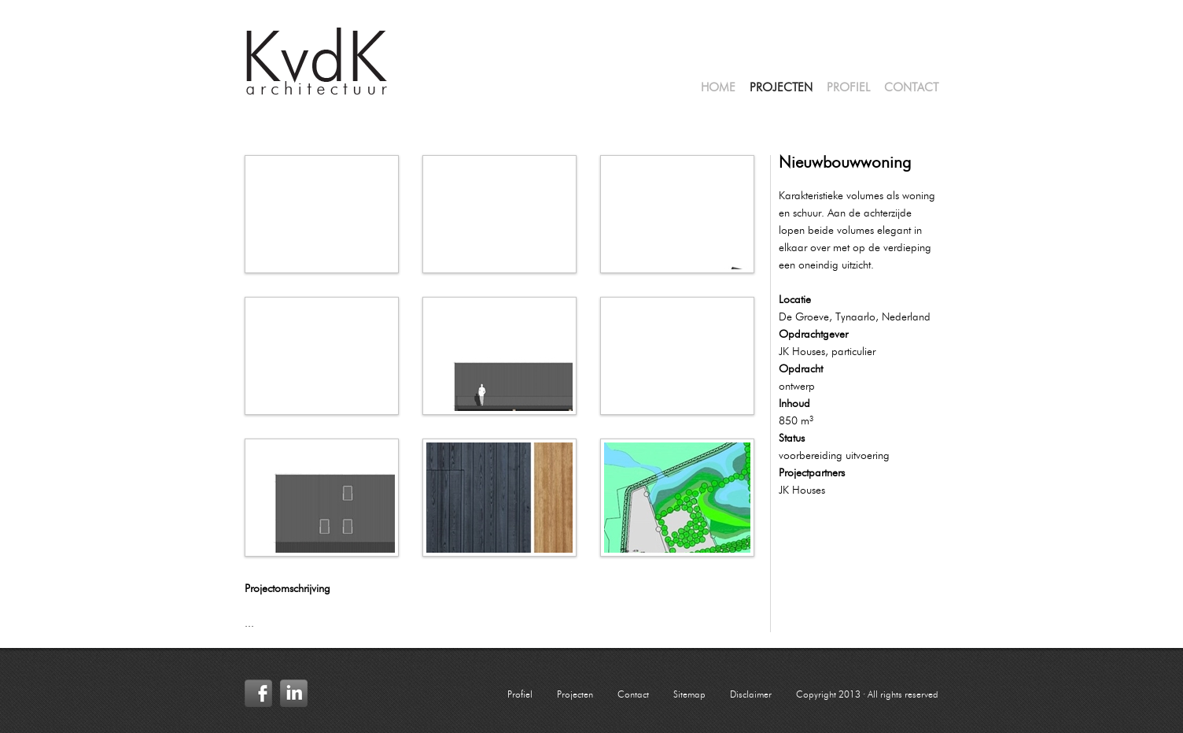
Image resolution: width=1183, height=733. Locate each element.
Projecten (781, 88)
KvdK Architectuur (317, 61)
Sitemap (689, 695)
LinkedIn (294, 693)
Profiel (848, 88)
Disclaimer (751, 695)
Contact (911, 88)
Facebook (258, 693)
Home (718, 88)
